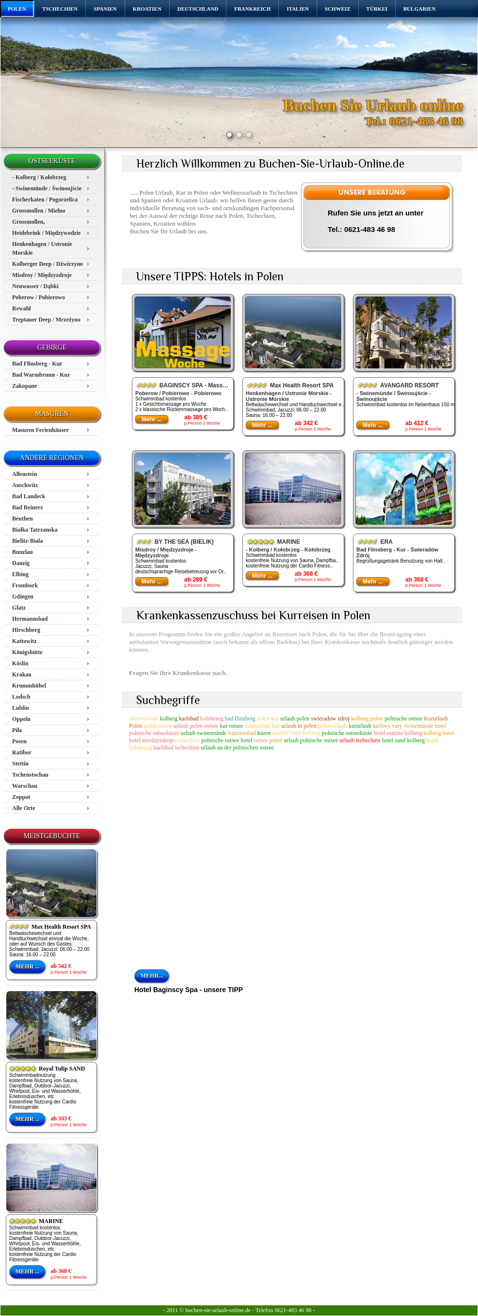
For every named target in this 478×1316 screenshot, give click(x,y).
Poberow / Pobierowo (38, 297)
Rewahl (21, 308)
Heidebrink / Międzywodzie (46, 233)
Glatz (19, 607)
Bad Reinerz (27, 507)
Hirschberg (26, 630)
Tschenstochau (30, 774)
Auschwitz (25, 485)
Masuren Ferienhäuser (40, 430)
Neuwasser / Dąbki (35, 286)
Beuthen (22, 518)
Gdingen (22, 596)
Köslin (20, 663)
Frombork (25, 585)
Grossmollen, (28, 221)
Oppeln (21, 719)
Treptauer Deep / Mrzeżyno (46, 319)
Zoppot (21, 797)
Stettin (20, 763)
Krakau (22, 674)
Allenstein (24, 474)
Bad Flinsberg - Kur (37, 363)
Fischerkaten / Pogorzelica (45, 199)
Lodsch (21, 696)
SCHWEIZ (338, 9)
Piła (17, 730)
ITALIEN (298, 9)
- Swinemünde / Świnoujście (46, 188)
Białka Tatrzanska (35, 529)
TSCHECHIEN (60, 9)
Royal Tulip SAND (47, 1068)
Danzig (21, 563)
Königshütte (27, 652)
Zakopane (24, 386)
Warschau (24, 785)
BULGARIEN (419, 9)
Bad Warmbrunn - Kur (41, 374)
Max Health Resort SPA (50, 926)
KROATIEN (147, 9)
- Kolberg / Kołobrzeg (39, 177)
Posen (19, 741)
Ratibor (22, 752)
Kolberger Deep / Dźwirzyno (47, 263)
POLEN (17, 9)
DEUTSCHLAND (197, 9)
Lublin (20, 707)
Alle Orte (23, 808)
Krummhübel (29, 685)
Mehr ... (27, 966)
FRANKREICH (252, 9)
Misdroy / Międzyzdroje (42, 275)
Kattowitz (24, 641)
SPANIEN (105, 9)
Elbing (20, 574)
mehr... (152, 975)
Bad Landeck (28, 496)
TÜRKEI (376, 9)
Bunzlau (22, 552)
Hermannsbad (30, 618)
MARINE (36, 1221)
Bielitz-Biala (27, 540)
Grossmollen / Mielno (38, 210)
